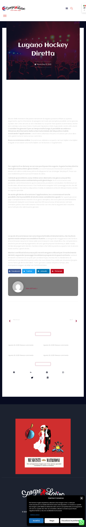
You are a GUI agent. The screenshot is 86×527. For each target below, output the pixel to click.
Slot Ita (11, 352)
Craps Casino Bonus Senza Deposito (23, 342)
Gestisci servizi (34, 515)
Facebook (17, 372)
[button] (81, 498)
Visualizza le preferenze (71, 520)
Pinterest (51, 372)
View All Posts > (32, 288)
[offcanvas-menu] (5, 16)
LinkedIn (51, 378)
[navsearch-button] (71, 8)
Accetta (36, 520)
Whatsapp (68, 372)
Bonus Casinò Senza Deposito (55, 352)
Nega (52, 520)
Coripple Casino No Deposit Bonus (57, 342)
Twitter (35, 378)
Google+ (34, 372)
